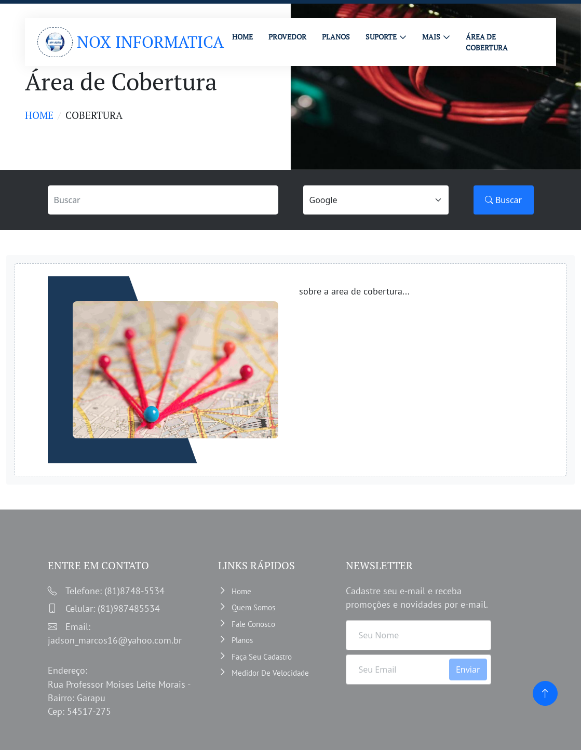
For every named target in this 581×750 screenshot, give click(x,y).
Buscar (503, 200)
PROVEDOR (287, 37)
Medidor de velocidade (270, 673)
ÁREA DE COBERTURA (487, 42)
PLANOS (336, 37)
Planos (242, 640)
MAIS (431, 37)
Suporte (381, 37)
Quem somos (253, 607)
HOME (242, 37)
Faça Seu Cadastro (262, 657)
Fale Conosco (253, 624)
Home (39, 115)
